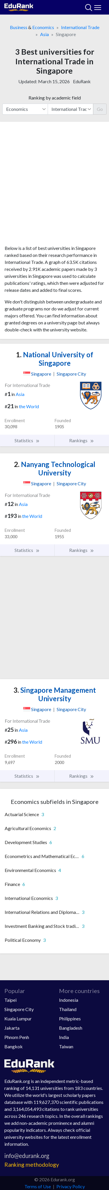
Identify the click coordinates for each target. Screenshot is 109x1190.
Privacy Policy (70, 1186)
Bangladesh (70, 1028)
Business (18, 27)
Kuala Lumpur (18, 1018)
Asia (44, 34)
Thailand (67, 1009)
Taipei (10, 1000)
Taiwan (66, 1046)
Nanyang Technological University (54, 468)
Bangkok (13, 1046)
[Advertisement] (54, 185)
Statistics (27, 440)
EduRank (82, 81)
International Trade (80, 27)
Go (100, 109)
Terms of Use (37, 1186)
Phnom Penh (16, 1037)
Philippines (70, 1018)
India (64, 1037)
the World (29, 406)
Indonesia (68, 1000)
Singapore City (19, 1009)
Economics (43, 27)
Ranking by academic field (54, 97)
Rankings (81, 440)
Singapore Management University (54, 694)
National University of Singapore (54, 358)
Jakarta (11, 1028)
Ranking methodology (31, 1164)
